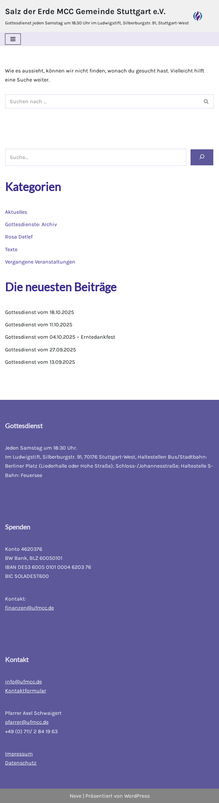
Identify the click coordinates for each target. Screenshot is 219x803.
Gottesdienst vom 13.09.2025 (40, 362)
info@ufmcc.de (23, 681)
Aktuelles (16, 212)
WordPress (137, 796)
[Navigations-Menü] (13, 39)
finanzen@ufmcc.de (29, 608)
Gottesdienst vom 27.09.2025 (40, 349)
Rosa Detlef (18, 236)
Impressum (19, 754)
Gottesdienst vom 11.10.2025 (38, 324)
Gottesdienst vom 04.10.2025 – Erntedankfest (60, 337)
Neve (75, 796)
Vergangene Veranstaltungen (40, 262)
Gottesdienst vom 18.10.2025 (39, 312)
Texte (11, 249)
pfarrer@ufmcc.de (27, 722)
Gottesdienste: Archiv (31, 224)
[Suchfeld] (102, 101)
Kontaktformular (25, 690)
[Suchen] (202, 157)
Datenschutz (20, 763)
